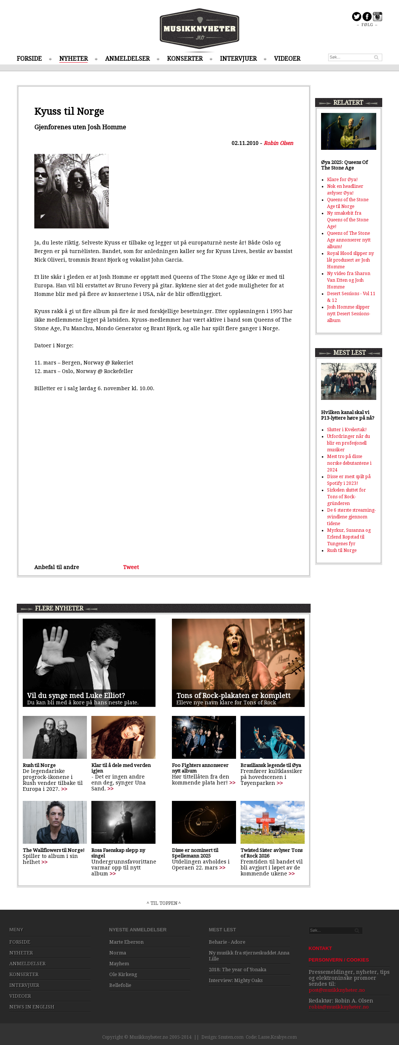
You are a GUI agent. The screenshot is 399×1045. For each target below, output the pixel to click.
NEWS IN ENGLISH (31, 1007)
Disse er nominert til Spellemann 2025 (195, 853)
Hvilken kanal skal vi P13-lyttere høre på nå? (347, 415)
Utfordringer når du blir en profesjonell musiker (348, 443)
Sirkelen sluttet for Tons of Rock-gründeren (346, 496)
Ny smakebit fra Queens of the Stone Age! (347, 220)
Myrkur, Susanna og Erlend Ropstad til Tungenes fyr (349, 537)
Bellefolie (120, 985)
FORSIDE (29, 58)
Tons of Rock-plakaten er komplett (233, 696)
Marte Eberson (126, 942)
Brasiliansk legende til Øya (271, 765)
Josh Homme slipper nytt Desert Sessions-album (348, 313)
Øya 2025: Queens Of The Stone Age (344, 165)
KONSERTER (184, 58)
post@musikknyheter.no (337, 990)
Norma (117, 953)
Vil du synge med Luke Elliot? (76, 696)
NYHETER (73, 58)
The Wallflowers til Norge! (54, 850)
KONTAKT (320, 948)
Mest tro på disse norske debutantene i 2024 (349, 463)
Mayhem (119, 963)
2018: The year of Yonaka (237, 969)
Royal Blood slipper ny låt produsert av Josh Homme (350, 260)
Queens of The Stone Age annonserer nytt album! (349, 240)
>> (64, 789)
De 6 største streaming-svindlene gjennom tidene (351, 517)
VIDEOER (287, 58)
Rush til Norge (39, 765)
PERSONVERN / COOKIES (339, 960)
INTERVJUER (238, 58)
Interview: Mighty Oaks (236, 980)
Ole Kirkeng (123, 974)
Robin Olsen (278, 143)
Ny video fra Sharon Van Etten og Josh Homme (348, 280)
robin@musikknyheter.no (339, 1007)
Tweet (131, 567)
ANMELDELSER (127, 58)
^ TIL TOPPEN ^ (164, 903)
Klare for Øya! (342, 179)
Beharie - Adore (227, 942)
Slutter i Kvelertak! (347, 429)
